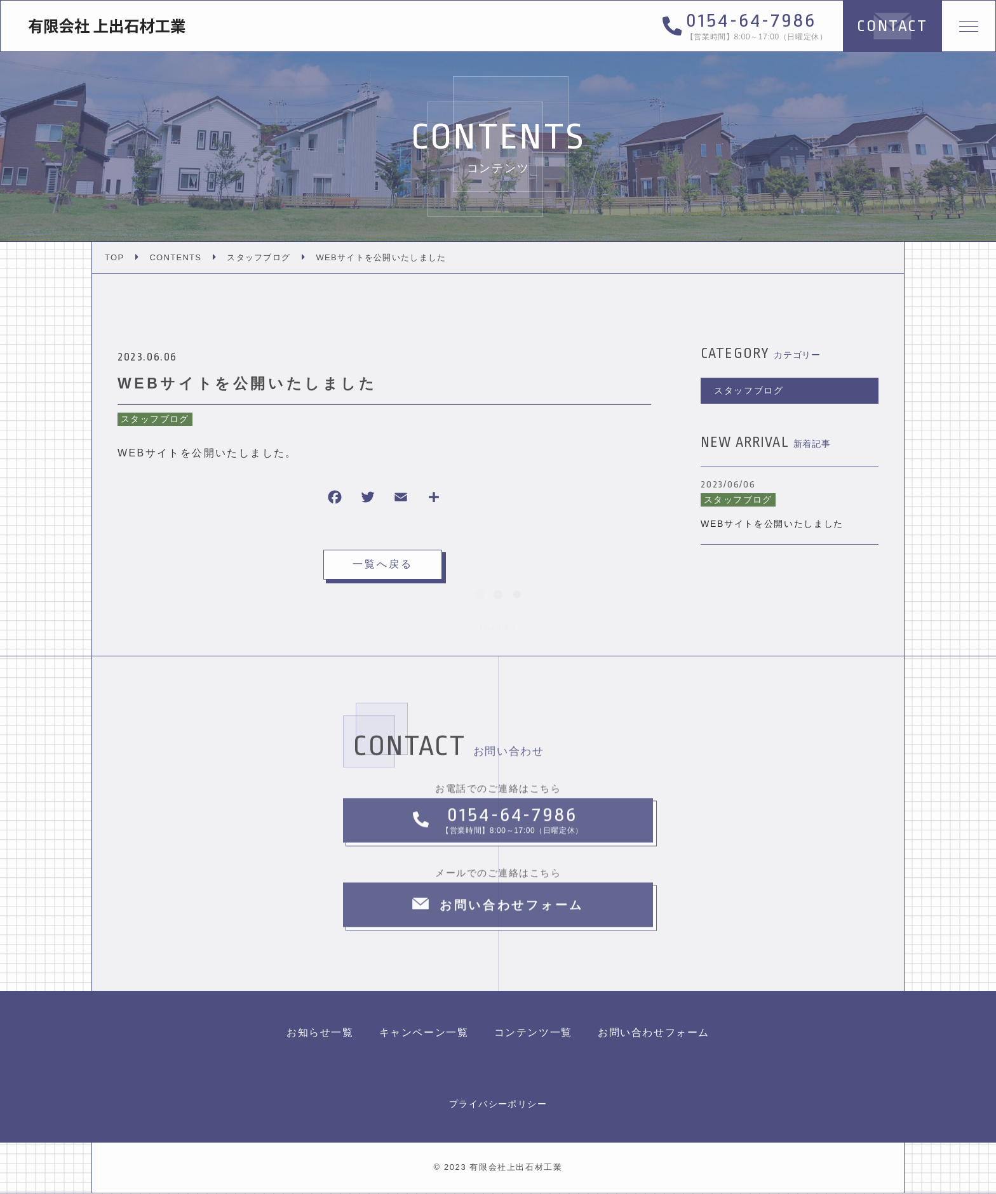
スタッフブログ (155, 419)
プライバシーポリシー (498, 1104)
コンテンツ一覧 (533, 1033)
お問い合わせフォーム (654, 1033)
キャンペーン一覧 (424, 1033)
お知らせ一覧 (320, 1033)
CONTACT (889, 26)
